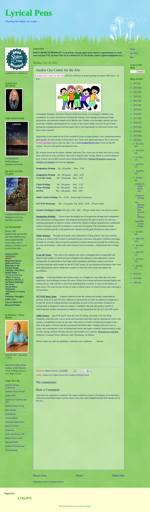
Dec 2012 (140, 144)
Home (79, 475)
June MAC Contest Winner (139, 223)
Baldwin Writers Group (14, 406)
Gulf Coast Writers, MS (14, 434)
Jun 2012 (139, 232)
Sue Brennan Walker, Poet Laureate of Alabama (140, 209)
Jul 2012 (139, 178)
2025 (135, 83)
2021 (135, 101)
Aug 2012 (140, 171)
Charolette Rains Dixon (14, 422)
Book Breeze (10, 414)
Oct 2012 (139, 157)
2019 (135, 109)
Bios (132, 57)
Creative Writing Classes (79, 375)
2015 (135, 127)
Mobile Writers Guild (14, 438)
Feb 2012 (139, 259)
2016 (135, 123)
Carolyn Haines (11, 418)
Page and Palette (12, 442)
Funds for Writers (12, 426)
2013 (135, 136)
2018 (135, 114)
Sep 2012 (139, 164)
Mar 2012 (140, 252)
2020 (135, 105)
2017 (135, 118)
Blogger (87, 506)
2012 (135, 140)
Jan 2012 (139, 266)
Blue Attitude (10, 410)
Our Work (134, 53)
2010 (135, 278)
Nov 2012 (140, 150)
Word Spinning (11, 450)
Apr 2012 (140, 245)
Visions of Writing (139, 196)
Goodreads (9, 430)
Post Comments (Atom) (54, 482)
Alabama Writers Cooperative (12, 386)
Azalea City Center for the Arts (55, 375)
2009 (135, 283)
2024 (135, 88)
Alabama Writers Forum (15, 391)
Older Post (118, 475)
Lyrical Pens (28, 13)
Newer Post (39, 475)
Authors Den (10, 395)
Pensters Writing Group (14, 446)
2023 (135, 92)
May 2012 (140, 239)
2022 (135, 96)
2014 (135, 131)
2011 (135, 274)
